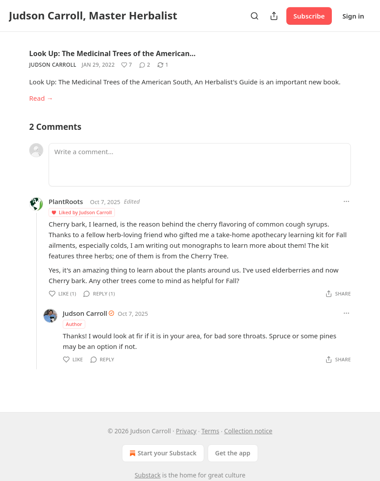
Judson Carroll (52, 64)
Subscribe (309, 15)
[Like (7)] (126, 65)
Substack (148, 475)
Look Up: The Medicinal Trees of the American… (112, 53)
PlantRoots (66, 201)
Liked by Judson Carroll (81, 212)
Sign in (353, 15)
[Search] (254, 16)
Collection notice (248, 431)
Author (74, 324)
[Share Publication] (274, 16)
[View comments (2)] (145, 65)
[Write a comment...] (200, 164)
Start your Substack (162, 453)
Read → (41, 98)
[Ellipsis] (346, 201)
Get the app (233, 453)
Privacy (186, 431)
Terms (210, 431)
